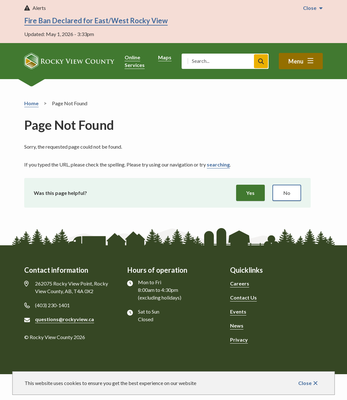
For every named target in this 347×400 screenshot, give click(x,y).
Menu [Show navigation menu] (295, 61)
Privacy (239, 340)
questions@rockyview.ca (64, 319)
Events (238, 311)
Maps (164, 57)
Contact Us (243, 297)
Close (305, 383)
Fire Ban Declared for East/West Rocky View (96, 20)
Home (31, 103)
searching (218, 164)
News (236, 325)
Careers (239, 283)
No (286, 193)
